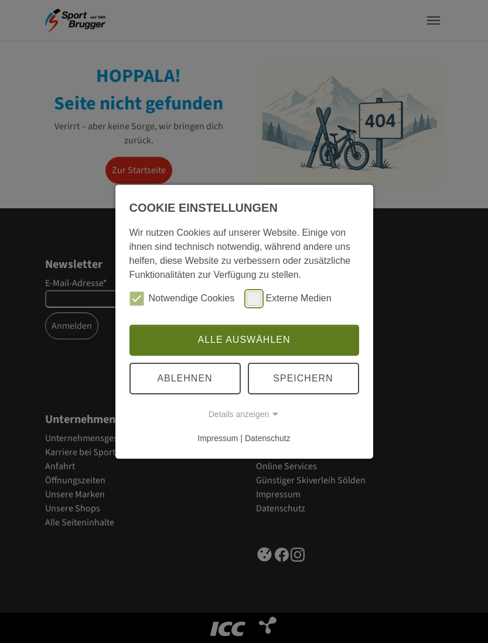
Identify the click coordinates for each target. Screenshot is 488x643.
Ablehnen (184, 378)
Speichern (303, 378)
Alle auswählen (243, 340)
